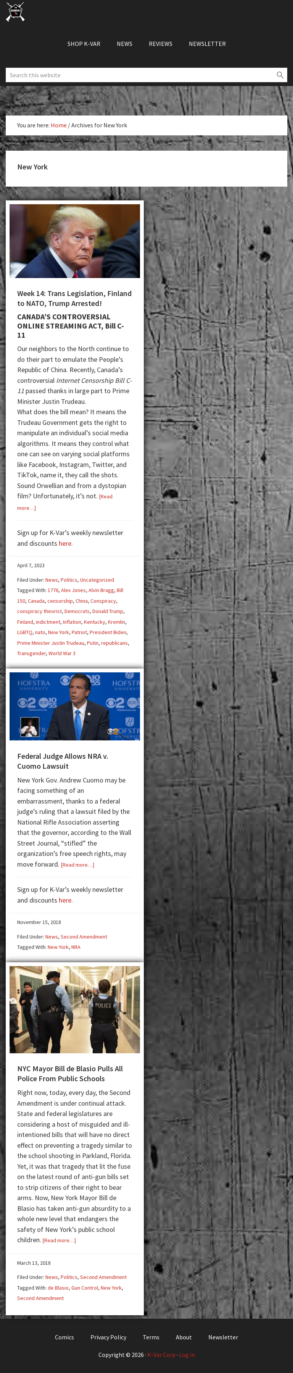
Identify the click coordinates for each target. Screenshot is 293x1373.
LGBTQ (24, 632)
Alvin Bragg (101, 590)
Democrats (77, 611)
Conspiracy (103, 600)
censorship (60, 600)
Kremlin (116, 621)
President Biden (108, 632)
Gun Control (84, 1287)
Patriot (79, 632)
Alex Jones (73, 590)
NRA (75, 947)
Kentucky (94, 621)
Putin (92, 642)
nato (40, 632)
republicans (114, 642)
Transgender (31, 653)
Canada (36, 600)
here (65, 543)
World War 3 (62, 653)
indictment (48, 621)
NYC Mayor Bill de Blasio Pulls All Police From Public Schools (70, 1073)
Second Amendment (84, 936)
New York (58, 632)
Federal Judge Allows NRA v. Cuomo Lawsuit (62, 761)
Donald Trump (107, 611)
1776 (53, 590)
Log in (187, 1354)
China (82, 600)
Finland (25, 621)
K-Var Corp (161, 1354)
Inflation (72, 621)
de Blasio (58, 1287)
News (51, 579)
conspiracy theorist (39, 611)
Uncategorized (97, 579)
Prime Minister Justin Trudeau (50, 642)
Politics (69, 579)
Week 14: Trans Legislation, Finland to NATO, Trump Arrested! (74, 298)
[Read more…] (77, 864)
